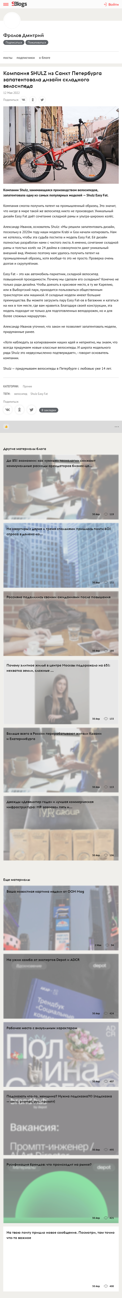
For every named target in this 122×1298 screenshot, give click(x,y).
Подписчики (26, 57)
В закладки (49, 410)
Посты (7, 57)
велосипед (20, 394)
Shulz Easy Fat (39, 394)
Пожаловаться (37, 42)
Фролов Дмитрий (23, 35)
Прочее (27, 386)
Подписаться (14, 42)
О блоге (44, 57)
